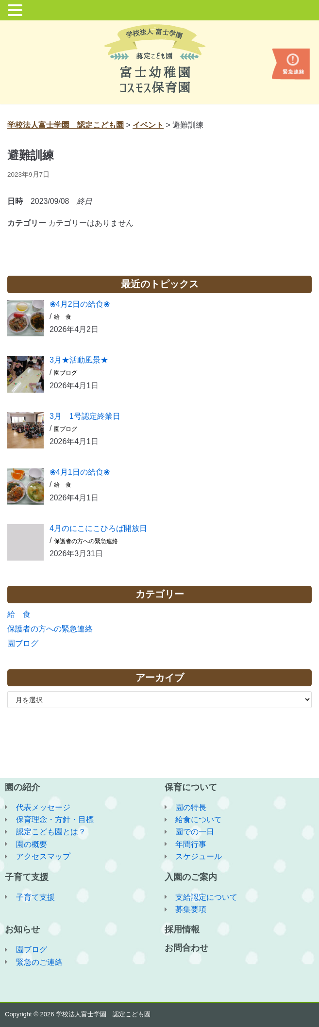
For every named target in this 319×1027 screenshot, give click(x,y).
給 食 (62, 318)
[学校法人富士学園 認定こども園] (159, 58)
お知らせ (22, 929)
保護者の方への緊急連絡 (86, 542)
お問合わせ (186, 948)
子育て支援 (27, 876)
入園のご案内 (191, 876)
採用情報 (182, 929)
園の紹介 (22, 786)
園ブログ (65, 373)
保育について (191, 786)
